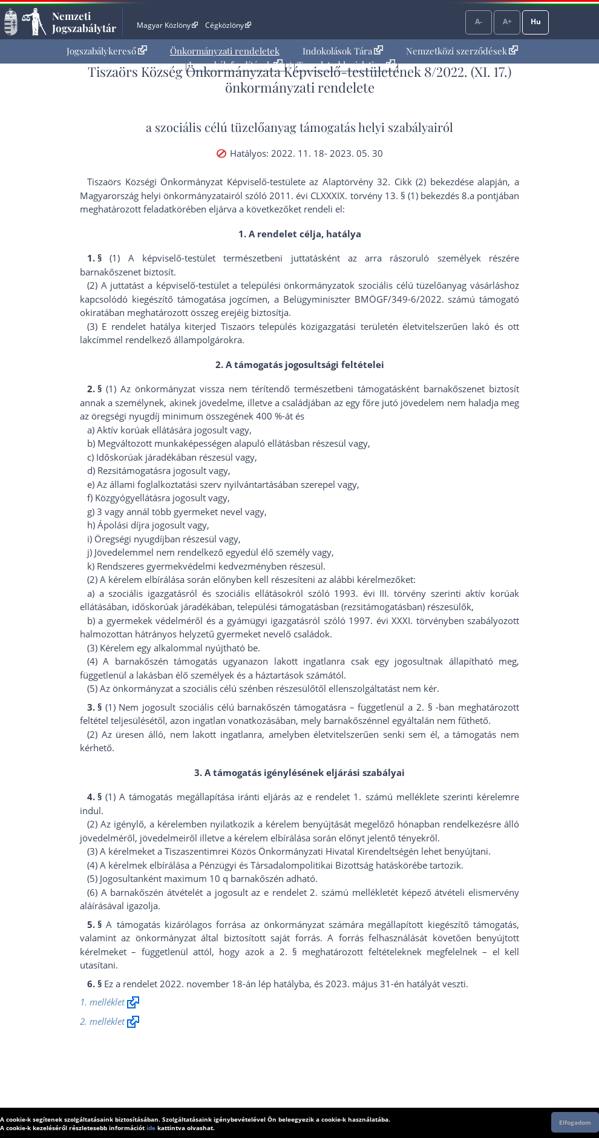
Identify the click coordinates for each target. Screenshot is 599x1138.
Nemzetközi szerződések (462, 51)
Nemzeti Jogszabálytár (84, 22)
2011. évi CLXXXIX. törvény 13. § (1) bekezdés (364, 195)
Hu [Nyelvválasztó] (536, 21)
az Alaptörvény (341, 182)
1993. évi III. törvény (380, 593)
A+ (507, 21)
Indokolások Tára (343, 51)
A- (478, 21)
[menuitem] (107, 51)
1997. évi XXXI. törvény (398, 620)
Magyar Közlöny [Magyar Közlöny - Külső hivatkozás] (167, 25)
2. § (424, 707)
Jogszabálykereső (107, 51)
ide (150, 1127)
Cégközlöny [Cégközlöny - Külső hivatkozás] (228, 25)
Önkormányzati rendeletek (225, 51)
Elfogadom (575, 1122)
